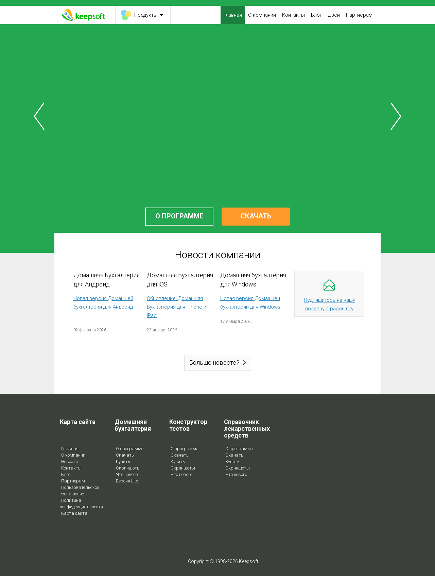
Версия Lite (127, 480)
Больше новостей (214, 362)
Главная (233, 15)
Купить (123, 461)
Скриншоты (128, 468)
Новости (69, 461)
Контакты (293, 15)
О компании (262, 15)
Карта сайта (74, 513)
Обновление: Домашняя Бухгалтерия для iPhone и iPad (176, 306)
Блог (316, 15)
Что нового (127, 474)
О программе (129, 448)
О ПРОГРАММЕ (179, 216)
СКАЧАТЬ (255, 216)
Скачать (125, 455)
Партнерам (359, 15)
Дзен (334, 15)
